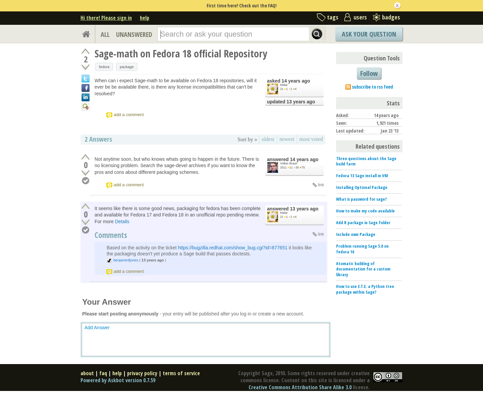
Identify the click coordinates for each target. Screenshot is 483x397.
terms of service (181, 373)
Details (122, 221)
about (87, 373)
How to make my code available (365, 211)
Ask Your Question (369, 34)
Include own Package (355, 234)
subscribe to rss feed (372, 87)
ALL (105, 34)
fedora (104, 67)
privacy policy (142, 373)
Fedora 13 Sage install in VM (362, 175)
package (127, 67)
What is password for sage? (361, 199)
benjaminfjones (125, 260)
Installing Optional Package (361, 187)
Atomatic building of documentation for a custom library (363, 269)
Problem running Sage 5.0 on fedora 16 (362, 249)
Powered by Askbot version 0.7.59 (117, 380)
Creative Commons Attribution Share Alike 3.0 (300, 387)
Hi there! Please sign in (106, 17)
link (321, 185)
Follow (369, 73)
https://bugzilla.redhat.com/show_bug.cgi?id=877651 (232, 247)
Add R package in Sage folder (363, 222)
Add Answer (97, 327)
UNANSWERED (134, 34)
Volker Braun (289, 163)
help (144, 17)
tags (332, 17)
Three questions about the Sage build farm (366, 161)
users (360, 17)
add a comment (129, 114)
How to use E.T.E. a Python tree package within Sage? (365, 289)
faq (103, 373)
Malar (284, 85)
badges (391, 17)
